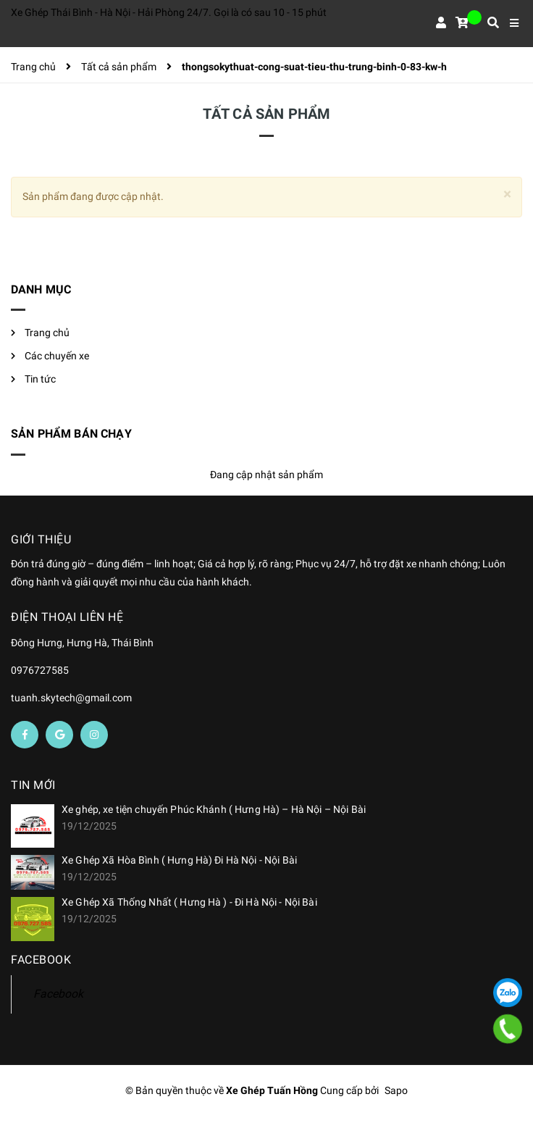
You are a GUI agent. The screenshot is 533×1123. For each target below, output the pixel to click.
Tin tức (40, 379)
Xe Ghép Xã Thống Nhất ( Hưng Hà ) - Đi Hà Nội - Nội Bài (189, 902)
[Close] (507, 194)
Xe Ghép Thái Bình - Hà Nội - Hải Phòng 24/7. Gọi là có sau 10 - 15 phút (169, 12)
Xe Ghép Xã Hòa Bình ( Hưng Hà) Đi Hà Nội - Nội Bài (179, 860)
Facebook (58, 994)
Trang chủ (47, 332)
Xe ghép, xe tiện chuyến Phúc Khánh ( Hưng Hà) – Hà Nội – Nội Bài (214, 809)
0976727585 (40, 670)
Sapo (396, 1090)
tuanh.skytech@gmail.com (71, 698)
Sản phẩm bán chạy (71, 434)
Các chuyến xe (57, 356)
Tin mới (33, 785)
